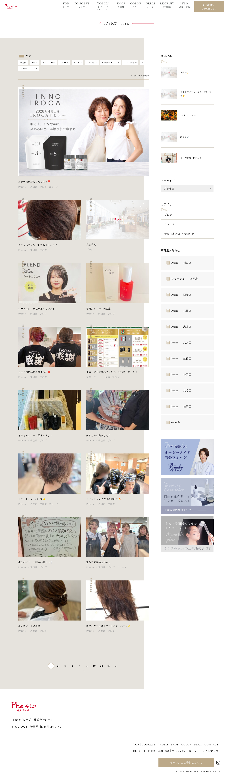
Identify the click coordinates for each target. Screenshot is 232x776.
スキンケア (92, 62)
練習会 (23, 62)
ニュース (64, 62)
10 (94, 666)
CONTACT (211, 744)
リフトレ (77, 62)
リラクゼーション (110, 62)
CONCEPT (82, 5)
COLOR (136, 5)
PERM (150, 5)
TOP (66, 5)
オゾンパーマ (48, 62)
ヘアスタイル (130, 62)
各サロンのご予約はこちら (186, 762)
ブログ (34, 62)
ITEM (184, 5)
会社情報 (163, 750)
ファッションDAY (28, 68)
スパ (144, 62)
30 (108, 666)
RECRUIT (167, 5)
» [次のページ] (83, 671)
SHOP (121, 5)
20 (101, 666)
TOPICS (103, 6)
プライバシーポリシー (185, 750)
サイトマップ (210, 750)
